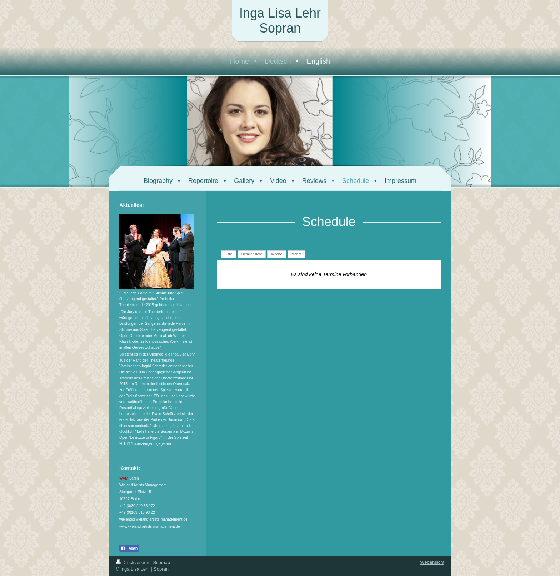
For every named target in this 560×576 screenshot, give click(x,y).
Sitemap (161, 562)
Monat (296, 254)
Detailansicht (251, 254)
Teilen (129, 548)
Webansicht (432, 562)
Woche (276, 254)
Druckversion (132, 562)
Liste (228, 254)
